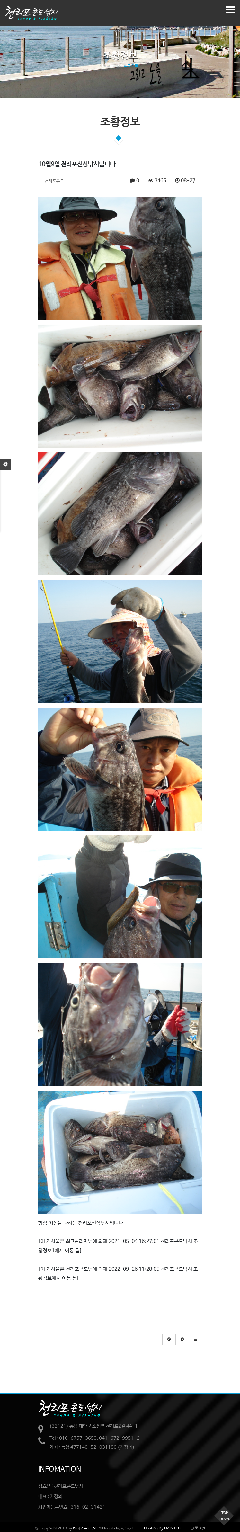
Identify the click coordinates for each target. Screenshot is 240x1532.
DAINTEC (172, 1528)
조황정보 (131, 65)
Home (107, 65)
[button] (169, 1339)
